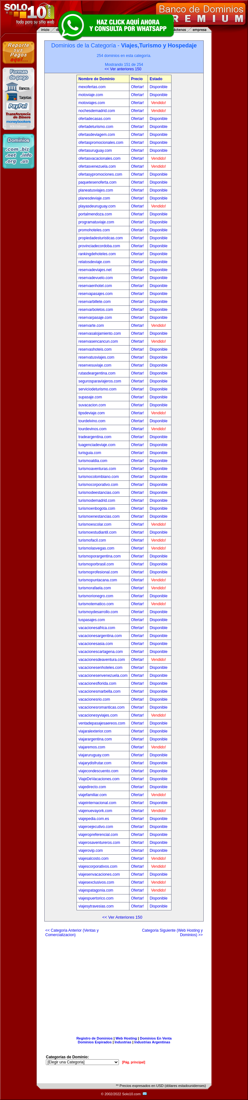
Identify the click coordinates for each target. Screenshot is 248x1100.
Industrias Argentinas (152, 1042)
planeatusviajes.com (95, 190)
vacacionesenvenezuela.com (103, 675)
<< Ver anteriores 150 (123, 69)
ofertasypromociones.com (100, 174)
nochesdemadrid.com (96, 111)
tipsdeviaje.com (91, 413)
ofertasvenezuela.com (97, 166)
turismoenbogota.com (96, 508)
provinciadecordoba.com (99, 246)
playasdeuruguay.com (97, 206)
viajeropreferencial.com (98, 834)
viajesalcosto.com (93, 858)
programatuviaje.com (96, 222)
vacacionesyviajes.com (98, 715)
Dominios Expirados (95, 1042)
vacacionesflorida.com (97, 683)
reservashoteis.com (95, 349)
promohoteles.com (94, 230)
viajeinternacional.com (97, 803)
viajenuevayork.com (95, 811)
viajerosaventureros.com (99, 842)
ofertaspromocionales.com (100, 142)
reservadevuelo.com (95, 278)
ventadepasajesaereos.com (101, 723)
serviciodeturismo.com (97, 389)
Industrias (123, 1042)
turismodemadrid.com (96, 500)
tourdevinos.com (92, 429)
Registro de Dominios (95, 1038)
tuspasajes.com (91, 620)
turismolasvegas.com (96, 548)
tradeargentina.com (94, 437)
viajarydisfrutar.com (94, 763)
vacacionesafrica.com (96, 628)
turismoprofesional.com (98, 572)
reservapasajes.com (95, 293)
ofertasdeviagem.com (96, 134)
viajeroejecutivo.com (95, 826)
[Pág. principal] (133, 1062)
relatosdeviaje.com (94, 262)
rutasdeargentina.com (96, 373)
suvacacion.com (92, 405)
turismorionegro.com (95, 596)
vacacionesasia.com (95, 643)
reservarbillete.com (94, 301)
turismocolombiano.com (98, 476)
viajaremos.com (91, 747)
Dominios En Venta (156, 1038)
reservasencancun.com (98, 341)
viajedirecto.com (92, 787)
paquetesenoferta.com (97, 182)
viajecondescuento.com (98, 771)
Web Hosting (126, 1038)
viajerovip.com (90, 850)
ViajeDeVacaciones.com (99, 779)
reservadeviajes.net (95, 270)
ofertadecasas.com (94, 118)
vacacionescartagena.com (100, 651)
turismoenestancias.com (99, 516)
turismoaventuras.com (97, 468)
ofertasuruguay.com (95, 150)
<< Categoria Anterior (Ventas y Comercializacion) (71, 932)
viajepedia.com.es (93, 818)
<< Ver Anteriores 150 (122, 917)
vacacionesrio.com (94, 699)
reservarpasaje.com (95, 317)
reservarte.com (91, 325)
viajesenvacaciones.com (99, 874)
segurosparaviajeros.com (99, 381)
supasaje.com (90, 397)
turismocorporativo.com (98, 484)
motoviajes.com (91, 103)
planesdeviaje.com (94, 198)
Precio (137, 79)
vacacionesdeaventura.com (101, 659)
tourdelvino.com (92, 421)
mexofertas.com (92, 87)
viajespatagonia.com (95, 890)
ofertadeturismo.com (95, 126)
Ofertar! (138, 87)
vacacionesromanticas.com (101, 707)
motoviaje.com (90, 95)
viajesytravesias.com (96, 906)
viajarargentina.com (95, 739)
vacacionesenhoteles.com (100, 667)
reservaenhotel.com (95, 286)
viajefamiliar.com (92, 795)
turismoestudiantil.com (97, 532)
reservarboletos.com (95, 309)
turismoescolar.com (94, 524)
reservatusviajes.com (96, 357)
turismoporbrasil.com (96, 564)
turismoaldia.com (92, 461)
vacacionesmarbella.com (99, 691)
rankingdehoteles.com (97, 254)
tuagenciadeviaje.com (96, 445)
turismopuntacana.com (97, 580)
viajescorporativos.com (97, 866)
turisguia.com (89, 453)
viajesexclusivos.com (96, 882)
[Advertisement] (124, 984)
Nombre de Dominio (96, 79)
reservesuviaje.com (94, 365)
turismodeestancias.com (99, 492)
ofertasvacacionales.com (99, 158)
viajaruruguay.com (93, 755)
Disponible (158, 87)
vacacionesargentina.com (100, 636)
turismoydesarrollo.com (98, 612)
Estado (156, 79)
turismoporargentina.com (99, 556)
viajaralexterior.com (94, 731)
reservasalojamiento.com (99, 333)
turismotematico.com (96, 604)
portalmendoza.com (95, 214)
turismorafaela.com (94, 588)
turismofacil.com (92, 540)
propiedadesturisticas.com (100, 238)
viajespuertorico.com (95, 898)
